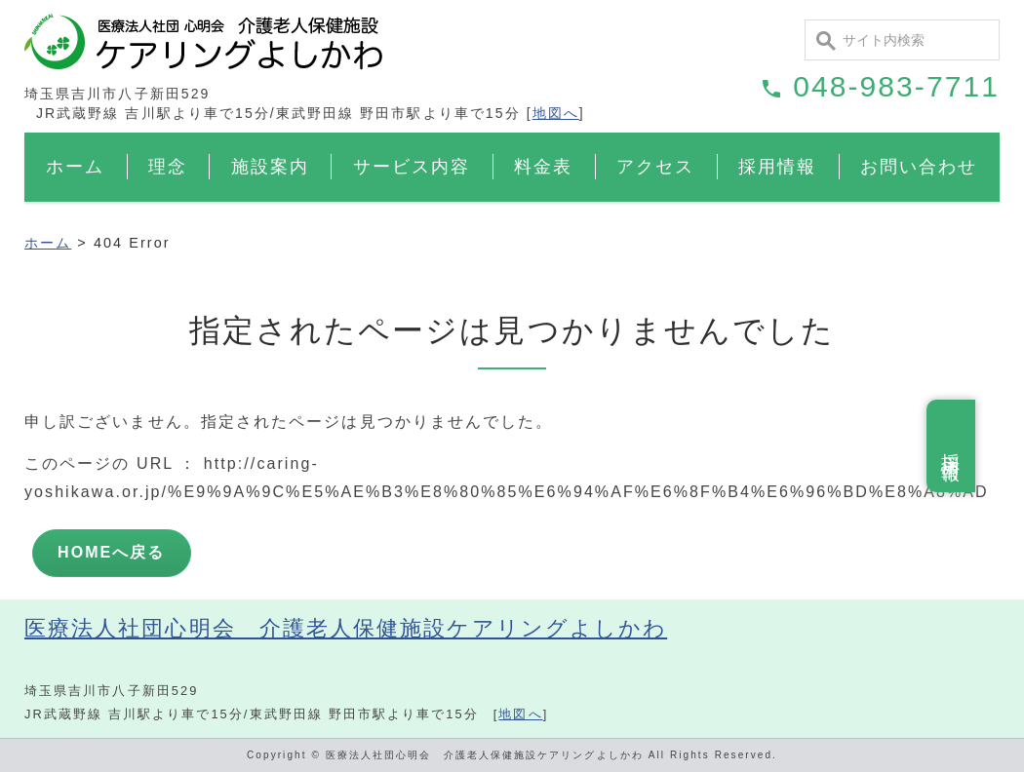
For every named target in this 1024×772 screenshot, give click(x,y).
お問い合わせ (918, 166)
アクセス (655, 166)
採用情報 (777, 166)
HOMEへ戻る (112, 552)
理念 (167, 166)
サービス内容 (411, 166)
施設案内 (270, 166)
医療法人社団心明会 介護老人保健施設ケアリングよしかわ (345, 628)
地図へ (555, 113)
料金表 (543, 166)
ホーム (75, 166)
